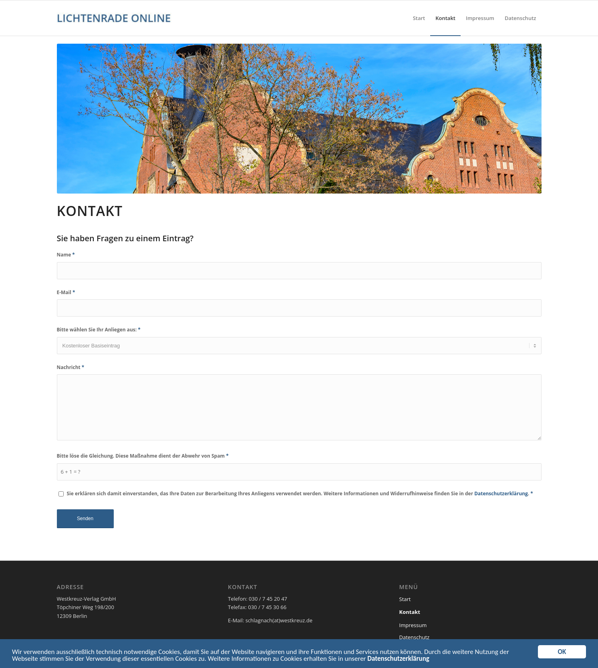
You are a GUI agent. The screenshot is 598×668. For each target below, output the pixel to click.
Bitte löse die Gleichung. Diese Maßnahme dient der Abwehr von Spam (143, 455)
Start (405, 599)
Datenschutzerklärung (398, 660)
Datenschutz (414, 637)
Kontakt (409, 612)
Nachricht (71, 367)
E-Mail (66, 292)
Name (66, 254)
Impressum (413, 625)
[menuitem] (419, 18)
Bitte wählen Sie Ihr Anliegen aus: (99, 329)
